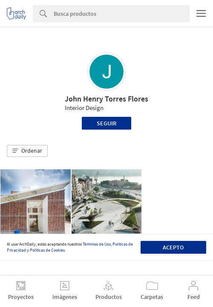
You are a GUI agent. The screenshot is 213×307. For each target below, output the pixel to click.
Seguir (106, 123)
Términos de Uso (97, 244)
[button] (27, 151)
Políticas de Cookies (47, 250)
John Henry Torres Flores (106, 99)
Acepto (173, 247)
